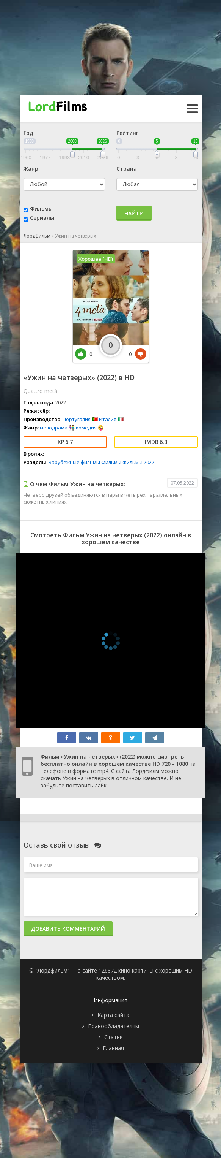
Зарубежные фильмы (74, 462)
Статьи (113, 1037)
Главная (113, 1048)
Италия (107, 419)
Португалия (77, 419)
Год (28, 132)
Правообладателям (113, 1026)
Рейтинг (127, 132)
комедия (86, 427)
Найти (134, 213)
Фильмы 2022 (138, 462)
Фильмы (41, 208)
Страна (126, 168)
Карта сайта (113, 1015)
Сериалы (42, 217)
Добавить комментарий (68, 928)
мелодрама (53, 427)
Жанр (31, 168)
